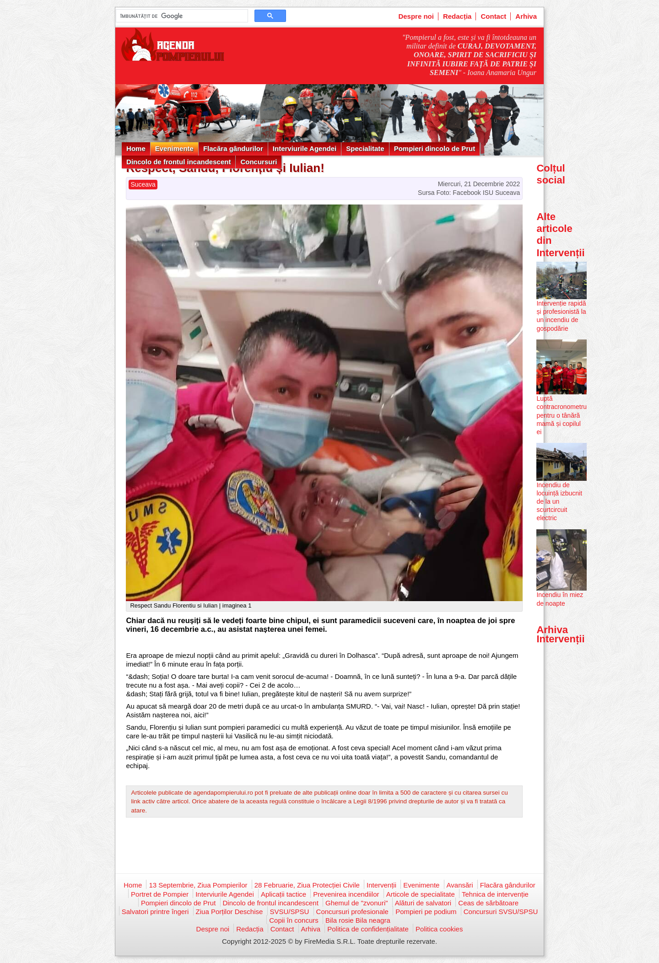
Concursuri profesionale (352, 911)
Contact (493, 16)
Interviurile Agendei (304, 148)
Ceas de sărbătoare (488, 903)
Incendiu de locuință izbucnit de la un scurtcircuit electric (559, 501)
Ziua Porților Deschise (229, 911)
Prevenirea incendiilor (346, 894)
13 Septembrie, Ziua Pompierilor (198, 885)
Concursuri (258, 162)
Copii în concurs (294, 920)
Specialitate (365, 148)
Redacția (457, 16)
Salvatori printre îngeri (155, 911)
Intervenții (381, 885)
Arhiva (526, 16)
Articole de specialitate (420, 894)
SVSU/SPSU (289, 911)
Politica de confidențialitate (368, 929)
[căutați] (181, 16)
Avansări (460, 885)
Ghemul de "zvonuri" (356, 903)
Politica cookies (439, 929)
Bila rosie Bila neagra (357, 920)
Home (136, 148)
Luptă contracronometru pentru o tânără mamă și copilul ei (561, 415)
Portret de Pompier (160, 894)
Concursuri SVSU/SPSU (501, 911)
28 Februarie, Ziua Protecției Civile (307, 885)
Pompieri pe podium (425, 911)
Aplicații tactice (283, 894)
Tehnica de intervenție (495, 894)
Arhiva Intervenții (560, 634)
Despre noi (416, 16)
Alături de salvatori (423, 903)
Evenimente (174, 148)
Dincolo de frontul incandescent (178, 162)
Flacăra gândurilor (233, 148)
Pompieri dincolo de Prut (434, 148)
